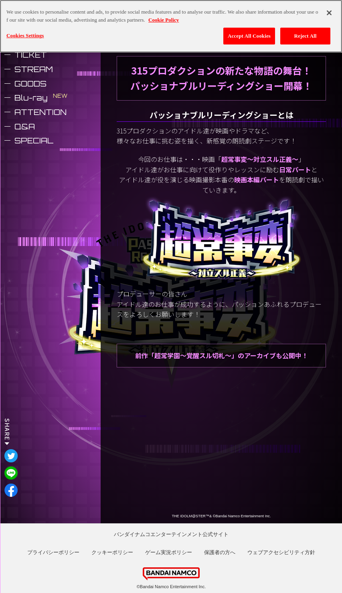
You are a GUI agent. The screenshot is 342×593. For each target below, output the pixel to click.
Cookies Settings (25, 35)
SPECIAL (34, 140)
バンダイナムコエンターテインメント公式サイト (171, 534)
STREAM (33, 69)
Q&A (24, 126)
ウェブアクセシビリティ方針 (281, 552)
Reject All (305, 36)
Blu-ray (31, 98)
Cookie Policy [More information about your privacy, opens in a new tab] (163, 20)
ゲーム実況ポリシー (168, 552)
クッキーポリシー (112, 552)
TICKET (30, 55)
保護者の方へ (219, 552)
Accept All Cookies (249, 36)
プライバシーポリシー (53, 552)
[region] (171, 26)
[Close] (329, 13)
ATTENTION (40, 112)
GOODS (30, 84)
